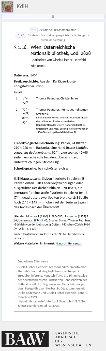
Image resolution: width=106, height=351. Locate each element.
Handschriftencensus (69, 243)
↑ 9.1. (21, 35)
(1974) (29, 220)
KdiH (22, 6)
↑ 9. (34, 30)
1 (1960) (37, 216)
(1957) (75, 216)
